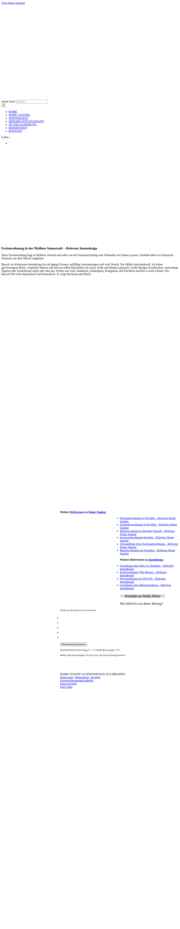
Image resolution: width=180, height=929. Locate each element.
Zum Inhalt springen (13, 2)
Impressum (66, 677)
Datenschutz (82, 677)
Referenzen (77, 512)
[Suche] (3, 105)
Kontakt (95, 677)
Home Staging (97, 512)
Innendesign (155, 559)
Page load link (68, 683)
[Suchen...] (32, 102)
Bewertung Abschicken (74, 644)
